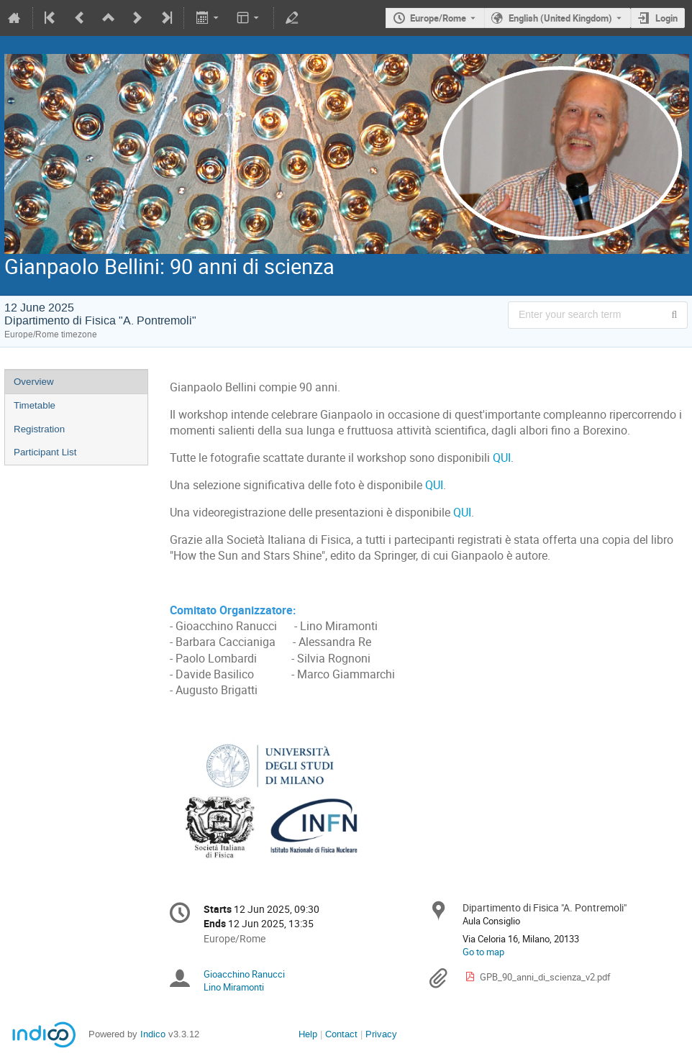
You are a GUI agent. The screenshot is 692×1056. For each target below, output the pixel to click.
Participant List (45, 452)
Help (308, 1034)
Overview (34, 381)
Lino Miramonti (234, 986)
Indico (152, 1034)
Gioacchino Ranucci (244, 974)
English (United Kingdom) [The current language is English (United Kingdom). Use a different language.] (560, 18)
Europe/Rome (438, 18)
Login (666, 18)
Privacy (381, 1034)
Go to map (483, 951)
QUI (502, 457)
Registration (39, 429)
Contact (341, 1034)
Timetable (34, 405)
